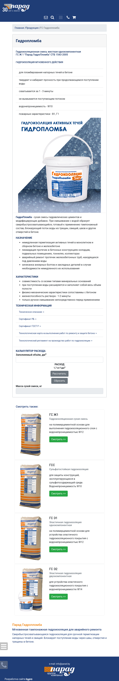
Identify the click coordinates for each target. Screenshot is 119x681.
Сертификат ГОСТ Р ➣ (30, 326)
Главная (20, 27)
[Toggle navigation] (60, 17)
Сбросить (59, 380)
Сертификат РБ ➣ (28, 319)
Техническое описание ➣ (31, 312)
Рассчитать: (59, 373)
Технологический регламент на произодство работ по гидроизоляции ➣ (56, 340)
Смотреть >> (58, 439)
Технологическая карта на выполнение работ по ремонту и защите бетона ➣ (58, 333)
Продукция (32, 27)
